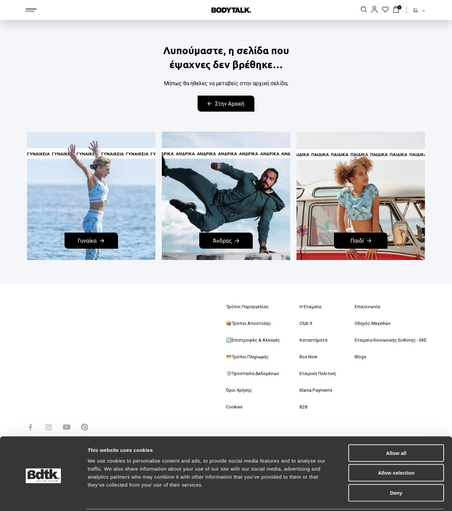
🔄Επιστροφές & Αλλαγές (254, 340)
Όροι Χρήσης (240, 390)
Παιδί (361, 241)
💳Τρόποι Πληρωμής (248, 357)
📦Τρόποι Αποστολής (249, 323)
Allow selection (396, 448)
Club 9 (303, 323)
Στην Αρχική (226, 104)
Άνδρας (226, 241)
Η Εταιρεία (308, 306)
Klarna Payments (315, 390)
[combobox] (413, 10)
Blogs (356, 357)
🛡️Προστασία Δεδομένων (253, 373)
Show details (350, 498)
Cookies (234, 407)
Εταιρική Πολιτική (316, 373)
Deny (396, 468)
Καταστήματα (311, 340)
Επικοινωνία (364, 306)
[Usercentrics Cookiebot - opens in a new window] (43, 498)
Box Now (306, 357)
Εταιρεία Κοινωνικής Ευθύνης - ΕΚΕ (388, 340)
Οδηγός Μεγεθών (369, 323)
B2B (301, 407)
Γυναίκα (91, 241)
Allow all (396, 428)
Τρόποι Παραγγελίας (248, 306)
